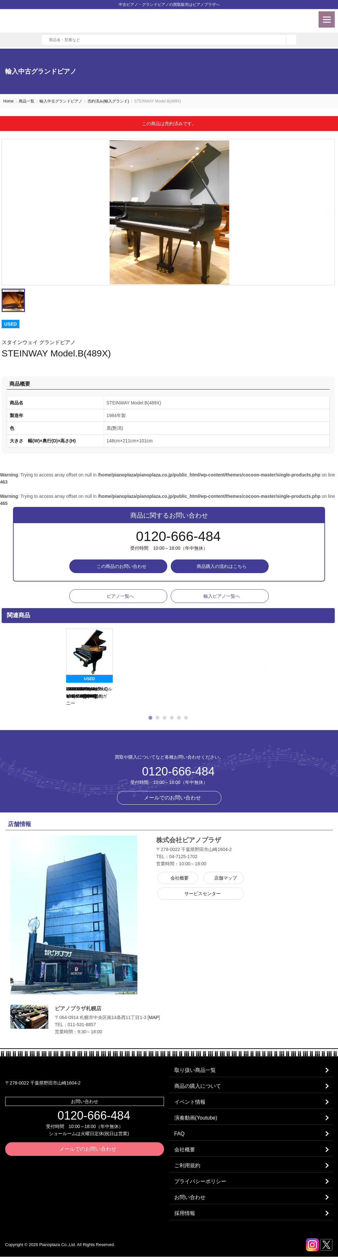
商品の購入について (198, 1086)
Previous (57, 667)
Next (327, 212)
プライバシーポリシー (201, 1184)
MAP (153, 1017)
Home (8, 101)
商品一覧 (26, 101)
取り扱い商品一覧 (195, 1070)
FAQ (180, 1135)
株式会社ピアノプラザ (169, 744)
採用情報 (185, 1216)
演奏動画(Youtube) (196, 1119)
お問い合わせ (190, 1200)
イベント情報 (190, 1103)
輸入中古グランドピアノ (61, 101)
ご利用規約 (188, 1167)
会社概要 (185, 1151)
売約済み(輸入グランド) (108, 101)
